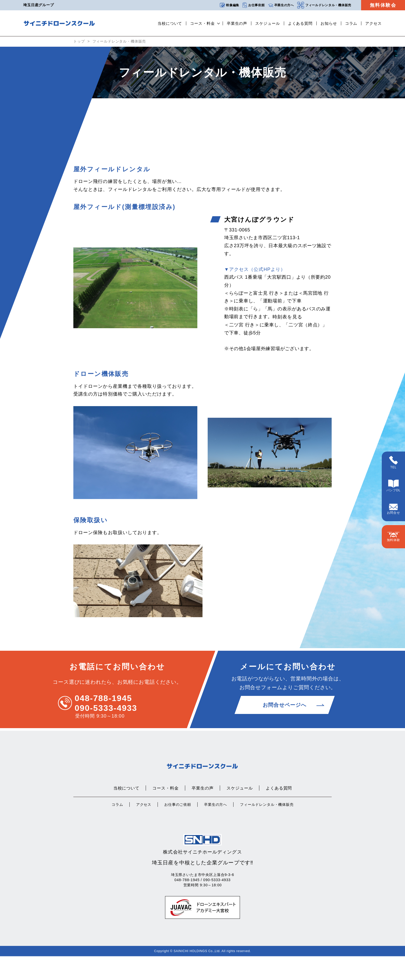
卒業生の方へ (281, 5)
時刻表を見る (287, 317)
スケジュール (267, 23)
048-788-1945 (103, 699)
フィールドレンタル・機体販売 (324, 5)
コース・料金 (202, 23)
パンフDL (393, 486)
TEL (393, 462)
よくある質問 (300, 23)
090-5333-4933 (106, 709)
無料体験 (393, 537)
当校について (170, 23)
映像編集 (229, 5)
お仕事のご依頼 (177, 805)
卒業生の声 (237, 23)
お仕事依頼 (253, 5)
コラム (351, 23)
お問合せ (393, 509)
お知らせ (329, 23)
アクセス (373, 23)
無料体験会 (383, 5)
